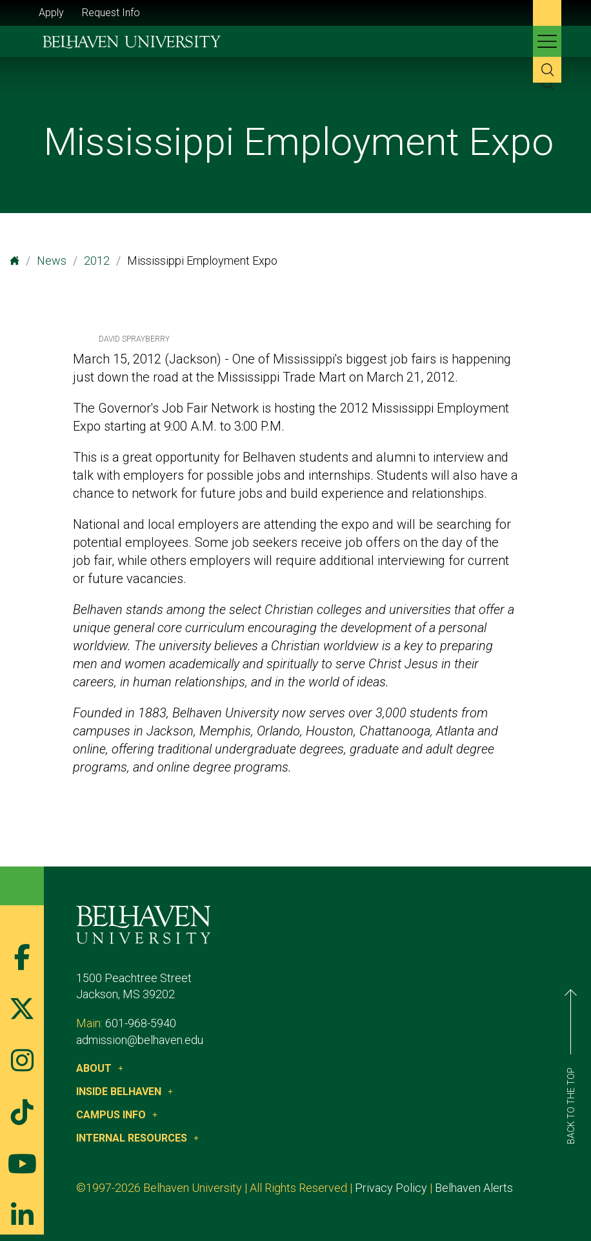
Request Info (111, 12)
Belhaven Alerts (474, 1188)
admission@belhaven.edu (139, 1040)
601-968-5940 (140, 1023)
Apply (51, 12)
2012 (97, 260)
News (51, 260)
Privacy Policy (391, 1188)
